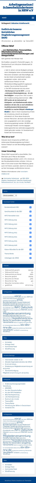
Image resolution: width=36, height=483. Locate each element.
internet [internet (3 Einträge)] (24, 310)
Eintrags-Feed (9, 344)
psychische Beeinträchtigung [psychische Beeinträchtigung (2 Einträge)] (12, 317)
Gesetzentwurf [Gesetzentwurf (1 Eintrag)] (27, 305)
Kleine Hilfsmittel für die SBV (18, 249)
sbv (15, 182)
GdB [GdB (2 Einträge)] (21, 305)
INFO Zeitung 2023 (18, 233)
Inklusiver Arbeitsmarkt (24, 180)
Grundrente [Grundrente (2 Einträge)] (7, 308)
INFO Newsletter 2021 (18, 216)
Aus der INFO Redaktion (13, 392)
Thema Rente (18, 254)
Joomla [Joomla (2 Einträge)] (29, 310)
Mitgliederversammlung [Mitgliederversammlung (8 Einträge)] (17, 313)
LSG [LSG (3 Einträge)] (4, 311)
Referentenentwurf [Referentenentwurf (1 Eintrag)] (7, 318)
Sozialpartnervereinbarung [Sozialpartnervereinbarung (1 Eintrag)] (18, 328)
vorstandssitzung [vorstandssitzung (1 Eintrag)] (24, 330)
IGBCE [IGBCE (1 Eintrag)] (12, 308)
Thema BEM (29, 41)
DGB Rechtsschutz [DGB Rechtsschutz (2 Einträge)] (24, 304)
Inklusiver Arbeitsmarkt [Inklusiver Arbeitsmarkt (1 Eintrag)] (14, 309)
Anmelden (8, 342)
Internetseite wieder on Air (14, 360)
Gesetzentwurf (11, 180)
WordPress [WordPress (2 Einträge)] (6, 331)
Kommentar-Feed (11, 346)
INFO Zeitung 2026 (18, 245)
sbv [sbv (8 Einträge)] (22, 324)
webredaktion (18, 41)
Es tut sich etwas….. (11, 364)
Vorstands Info (9, 408)
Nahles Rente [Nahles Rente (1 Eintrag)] (22, 315)
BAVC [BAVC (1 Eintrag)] (25, 296)
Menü (4, 18)
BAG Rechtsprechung (12, 395)
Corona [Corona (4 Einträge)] (6, 304)
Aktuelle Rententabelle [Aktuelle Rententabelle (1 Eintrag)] (8, 296)
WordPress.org (10, 349)
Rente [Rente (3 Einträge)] (30, 318)
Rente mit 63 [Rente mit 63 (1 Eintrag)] (17, 325)
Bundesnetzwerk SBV (18, 207)
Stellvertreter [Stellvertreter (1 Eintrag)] (28, 328)
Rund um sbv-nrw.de (12, 399)
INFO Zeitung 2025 (18, 241)
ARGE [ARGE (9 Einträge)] (17, 296)
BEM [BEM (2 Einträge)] (28, 297)
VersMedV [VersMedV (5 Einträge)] (8, 330)
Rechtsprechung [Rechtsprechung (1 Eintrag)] (26, 316)
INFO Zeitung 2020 (18, 224)
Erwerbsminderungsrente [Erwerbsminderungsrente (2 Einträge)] (11, 305)
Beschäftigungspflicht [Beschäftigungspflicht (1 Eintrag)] (12, 298)
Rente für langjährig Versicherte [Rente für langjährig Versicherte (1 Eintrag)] (21, 322)
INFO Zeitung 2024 (18, 237)
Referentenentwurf (7, 182)
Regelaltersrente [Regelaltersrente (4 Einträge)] (19, 318)
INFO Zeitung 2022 (18, 228)
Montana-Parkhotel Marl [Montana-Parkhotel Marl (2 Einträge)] (11, 315)
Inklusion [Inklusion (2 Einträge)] (6, 310)
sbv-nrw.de (20, 182)
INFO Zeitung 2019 (18, 220)
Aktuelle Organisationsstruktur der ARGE (18, 362)
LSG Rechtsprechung (12, 397)
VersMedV (27, 182)
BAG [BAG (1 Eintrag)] (23, 296)
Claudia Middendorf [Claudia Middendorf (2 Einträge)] (23, 302)
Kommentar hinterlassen (11, 178)
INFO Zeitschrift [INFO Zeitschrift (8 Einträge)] (23, 307)
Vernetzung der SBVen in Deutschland (17, 405)
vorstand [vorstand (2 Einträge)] (16, 330)
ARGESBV (8, 388)
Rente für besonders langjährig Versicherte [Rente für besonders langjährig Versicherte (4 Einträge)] (17, 321)
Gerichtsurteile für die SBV (18, 211)
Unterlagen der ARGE (18, 258)
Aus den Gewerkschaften (13, 390)
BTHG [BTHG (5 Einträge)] (20, 300)
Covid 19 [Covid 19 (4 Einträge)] (13, 304)
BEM (23, 178)
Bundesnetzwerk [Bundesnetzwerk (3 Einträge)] (10, 302)
